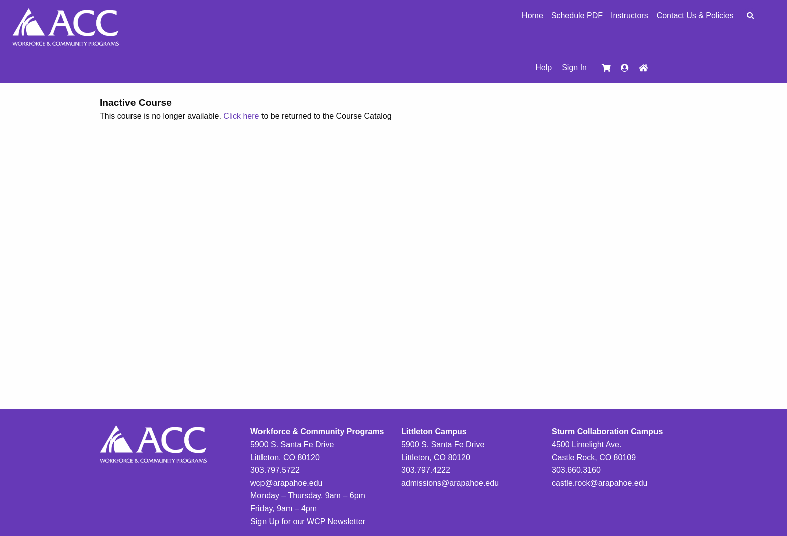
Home (532, 16)
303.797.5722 (275, 470)
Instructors (629, 16)
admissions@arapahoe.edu (450, 483)
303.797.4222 (425, 470)
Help (543, 67)
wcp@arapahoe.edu (286, 483)
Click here (241, 116)
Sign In (574, 67)
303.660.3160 (576, 470)
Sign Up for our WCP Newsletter (307, 521)
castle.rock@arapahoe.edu (599, 483)
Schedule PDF (577, 16)
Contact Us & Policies (695, 16)
